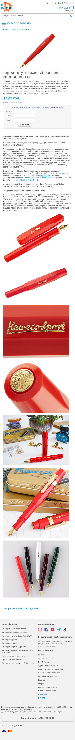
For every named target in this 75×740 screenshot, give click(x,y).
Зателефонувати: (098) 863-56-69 (37, 718)
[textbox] (35, 16)
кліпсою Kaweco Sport (28, 180)
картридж (62, 173)
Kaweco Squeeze (45, 178)
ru (39, 698)
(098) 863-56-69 (60, 3)
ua (43, 698)
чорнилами (45, 175)
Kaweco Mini (29, 178)
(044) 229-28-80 (60, 707)
